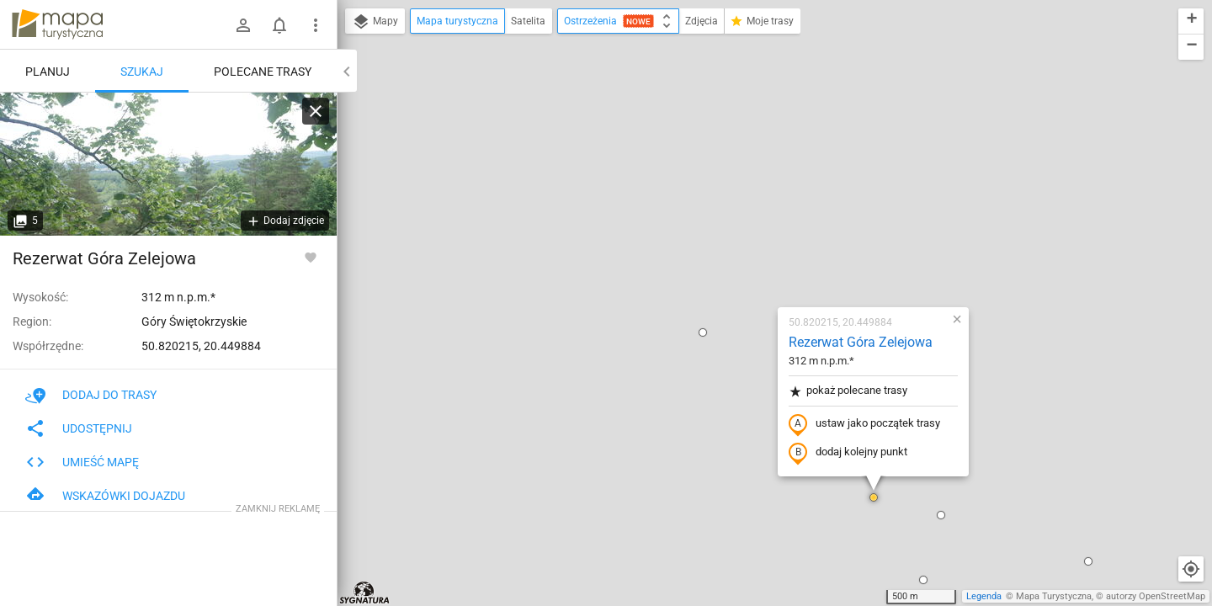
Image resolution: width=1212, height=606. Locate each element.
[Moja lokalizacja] (1191, 569)
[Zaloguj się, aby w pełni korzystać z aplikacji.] (310, 256)
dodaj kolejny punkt (748, 258)
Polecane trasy (262, 71)
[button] (399, 347)
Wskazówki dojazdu (105, 496)
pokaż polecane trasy (748, 196)
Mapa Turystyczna (1054, 596)
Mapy (375, 22)
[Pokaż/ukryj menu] (315, 25)
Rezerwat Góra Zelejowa (761, 148)
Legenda (984, 596)
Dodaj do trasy (91, 395)
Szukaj (141, 71)
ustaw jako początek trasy (765, 229)
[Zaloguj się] (243, 25)
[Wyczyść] (315, 111)
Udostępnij (78, 428)
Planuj (47, 71)
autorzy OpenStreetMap (1155, 596)
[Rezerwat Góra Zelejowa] (168, 164)
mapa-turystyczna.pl (57, 24)
